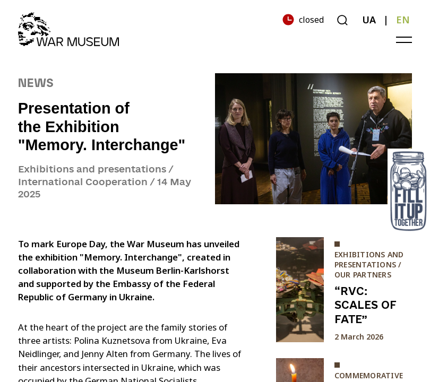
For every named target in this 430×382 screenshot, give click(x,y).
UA (369, 19)
